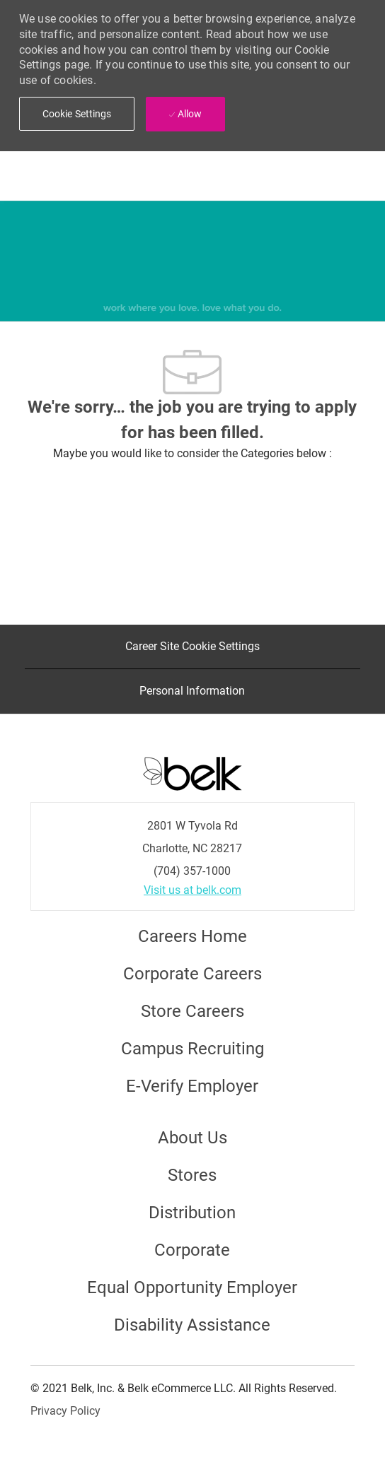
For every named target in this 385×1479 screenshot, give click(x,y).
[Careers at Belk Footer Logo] (192, 772)
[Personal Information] (192, 691)
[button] (77, 114)
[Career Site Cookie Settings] (192, 646)
